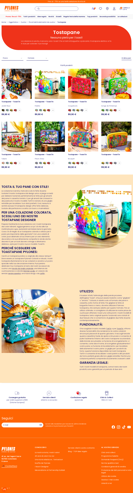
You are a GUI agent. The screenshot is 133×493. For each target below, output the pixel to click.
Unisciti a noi (106, 483)
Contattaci (11, 466)
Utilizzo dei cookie (108, 476)
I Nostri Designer (42, 466)
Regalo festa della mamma (74, 16)
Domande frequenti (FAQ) (112, 459)
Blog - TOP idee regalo (77, 451)
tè (34, 273)
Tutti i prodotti (29, 16)
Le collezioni (122, 16)
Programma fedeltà (109, 456)
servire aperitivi (14, 273)
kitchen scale (29, 271)
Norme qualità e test (110, 463)
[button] (4, 489)
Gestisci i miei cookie (110, 480)
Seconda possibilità (108, 16)
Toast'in (120, 328)
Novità (51, 16)
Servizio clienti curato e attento (81, 448)
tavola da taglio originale (22, 268)
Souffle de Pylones (42, 463)
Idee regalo (41, 16)
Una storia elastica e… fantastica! (49, 459)
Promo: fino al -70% (13, 16)
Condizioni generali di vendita (113, 466)
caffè (42, 273)
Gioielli (59, 16)
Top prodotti (92, 16)
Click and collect (108, 452)
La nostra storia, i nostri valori (47, 452)
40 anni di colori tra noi (44, 456)
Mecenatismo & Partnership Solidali (50, 470)
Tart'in (108, 328)
